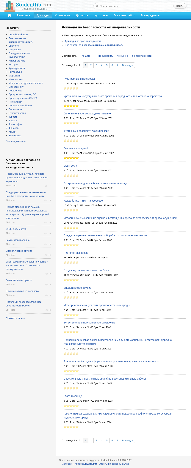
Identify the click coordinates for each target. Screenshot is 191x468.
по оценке (122, 55)
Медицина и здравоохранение (26, 83)
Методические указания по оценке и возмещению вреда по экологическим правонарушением (120, 218)
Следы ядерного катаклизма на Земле (87, 270)
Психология (15, 101)
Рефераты (24, 15)
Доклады (43, 15)
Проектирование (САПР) (23, 98)
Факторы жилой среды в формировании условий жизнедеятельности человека (111, 361)
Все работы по (94, 45)
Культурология (17, 68)
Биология (14, 45)
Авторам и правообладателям (79, 463)
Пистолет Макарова (76, 252)
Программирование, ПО (22, 94)
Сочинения (62, 15)
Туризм (13, 116)
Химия (12, 131)
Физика (13, 120)
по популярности (141, 55)
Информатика (17, 60)
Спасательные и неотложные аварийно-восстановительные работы (105, 378)
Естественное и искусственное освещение (89, 322)
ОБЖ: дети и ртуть (16, 229)
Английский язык (18, 34)
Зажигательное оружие (19, 280)
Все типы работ (124, 15)
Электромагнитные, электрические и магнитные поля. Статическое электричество (27, 265)
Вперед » (127, 65)
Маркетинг (15, 75)
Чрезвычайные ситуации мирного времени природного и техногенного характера (113, 96)
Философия (15, 124)
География (15, 49)
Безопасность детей (76, 148)
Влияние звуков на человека (22, 291)
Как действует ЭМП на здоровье (83, 200)
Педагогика (15, 90)
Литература (15, 71)
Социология (15, 109)
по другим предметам (83, 41)
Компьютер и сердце (18, 240)
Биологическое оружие (77, 287)
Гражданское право (20, 53)
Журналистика (17, 57)
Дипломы (82, 15)
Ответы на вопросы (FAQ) (114, 463)
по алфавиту (105, 55)
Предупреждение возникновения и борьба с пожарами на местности (105, 235)
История (13, 64)
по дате (86, 55)
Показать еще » (15, 318)
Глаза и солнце (73, 396)
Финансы (14, 128)
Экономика (15, 135)
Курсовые (101, 15)
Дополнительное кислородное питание (87, 113)
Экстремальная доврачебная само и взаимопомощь (95, 183)
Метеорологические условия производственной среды (97, 305)
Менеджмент (16, 86)
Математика (16, 79)
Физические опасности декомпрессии (86, 130)
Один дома (70, 165)
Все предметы (150, 15)
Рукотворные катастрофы (79, 78)
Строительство (17, 113)
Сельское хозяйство (20, 105)
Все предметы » (16, 141)
